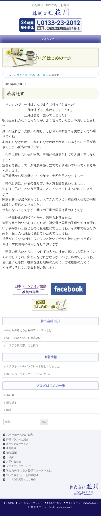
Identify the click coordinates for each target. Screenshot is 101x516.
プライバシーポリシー (18, 465)
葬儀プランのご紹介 (17, 439)
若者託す (11, 402)
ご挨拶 (10, 457)
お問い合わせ (13, 461)
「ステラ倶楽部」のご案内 (22, 345)
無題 (9, 410)
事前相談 (11, 448)
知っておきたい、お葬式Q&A (23, 337)
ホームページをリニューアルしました (29, 374)
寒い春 (10, 395)
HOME (9, 75)
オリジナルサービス (17, 443)
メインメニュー (50, 39)
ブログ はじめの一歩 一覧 (31, 75)
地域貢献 (11, 452)
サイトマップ (73, 502)
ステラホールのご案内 (19, 434)
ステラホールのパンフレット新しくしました (33, 366)
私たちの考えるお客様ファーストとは (29, 330)
